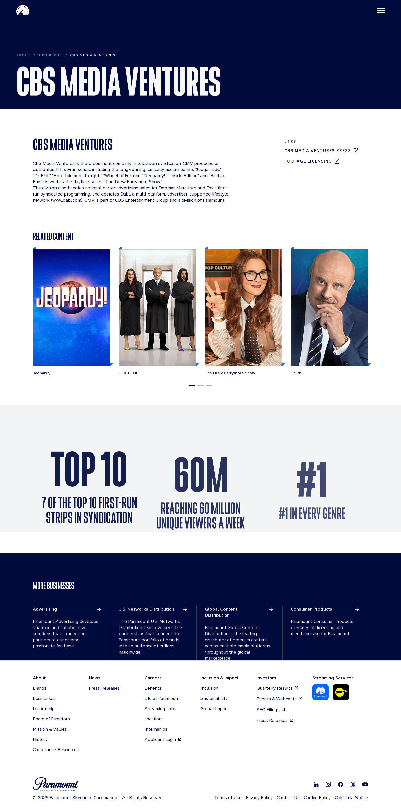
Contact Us (288, 797)
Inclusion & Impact (220, 677)
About (23, 68)
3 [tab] (209, 385)
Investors (266, 677)
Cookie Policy (317, 797)
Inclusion (210, 688)
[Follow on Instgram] (328, 784)
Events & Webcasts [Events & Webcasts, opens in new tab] (279, 699)
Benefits (152, 688)
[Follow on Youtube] (365, 784)
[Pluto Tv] (341, 692)
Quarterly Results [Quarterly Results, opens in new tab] (277, 688)
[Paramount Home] (22, 10)
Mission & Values (50, 729)
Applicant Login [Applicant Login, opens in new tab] (162, 739)
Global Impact (215, 708)
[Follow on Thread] (353, 784)
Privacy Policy (259, 797)
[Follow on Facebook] (341, 784)
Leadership (44, 708)
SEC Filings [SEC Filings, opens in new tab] (271, 709)
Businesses (50, 68)
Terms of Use (228, 797)
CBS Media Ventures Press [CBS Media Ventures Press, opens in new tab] (321, 151)
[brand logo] (97, 784)
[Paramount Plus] (320, 692)
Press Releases (104, 688)
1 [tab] (192, 385)
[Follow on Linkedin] (316, 784)
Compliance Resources (56, 749)
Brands (40, 688)
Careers (153, 677)
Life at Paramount (162, 698)
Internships (156, 729)
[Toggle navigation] (381, 10)
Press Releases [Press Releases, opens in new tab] (275, 720)
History (40, 739)
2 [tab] (200, 385)
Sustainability (214, 698)
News (95, 677)
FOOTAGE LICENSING (312, 161)
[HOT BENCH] (157, 313)
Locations (154, 718)
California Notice (351, 797)
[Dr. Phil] (329, 313)
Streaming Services (333, 677)
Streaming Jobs (160, 708)
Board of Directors (51, 718)
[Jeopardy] (71, 313)
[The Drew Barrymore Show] (243, 313)
